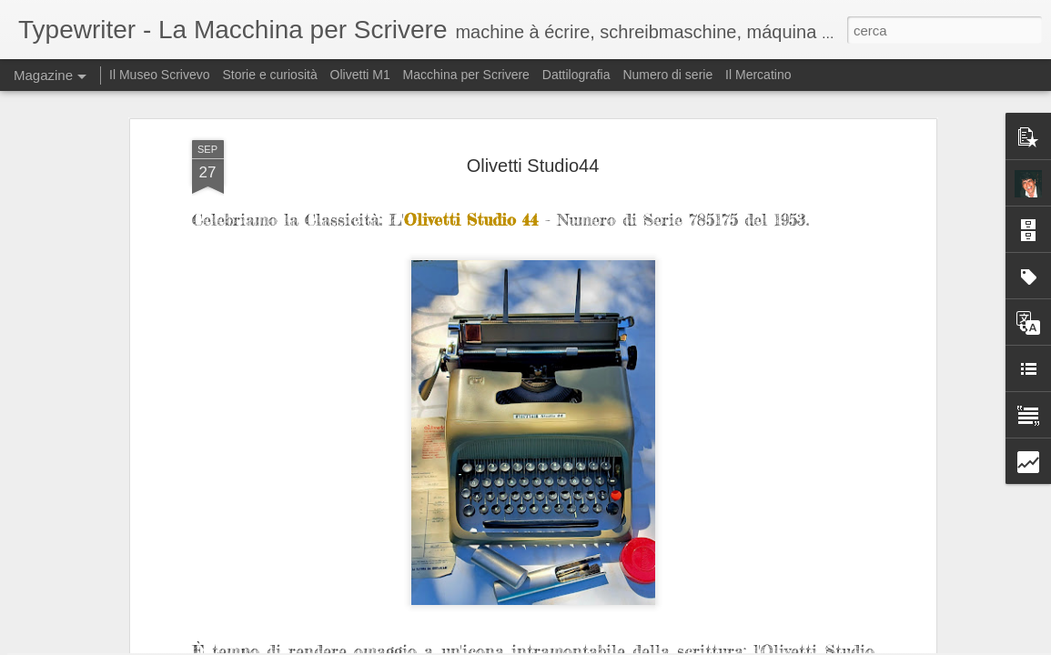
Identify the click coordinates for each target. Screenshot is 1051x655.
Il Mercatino (758, 74)
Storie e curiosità (269, 74)
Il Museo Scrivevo (159, 74)
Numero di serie (667, 74)
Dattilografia (576, 74)
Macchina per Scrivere (466, 74)
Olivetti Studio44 (533, 96)
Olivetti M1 (360, 74)
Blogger (781, 645)
